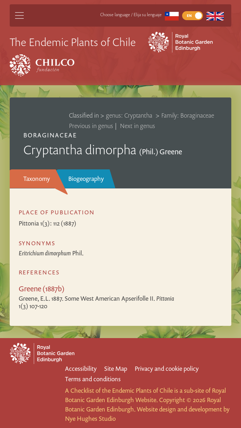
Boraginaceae (50, 135)
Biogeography (86, 178)
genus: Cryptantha (130, 115)
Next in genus (137, 126)
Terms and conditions (93, 379)
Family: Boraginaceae (187, 115)
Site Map (115, 368)
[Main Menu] (19, 15)
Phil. (51, 253)
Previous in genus (91, 126)
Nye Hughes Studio (90, 418)
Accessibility (81, 368)
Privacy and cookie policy (167, 368)
